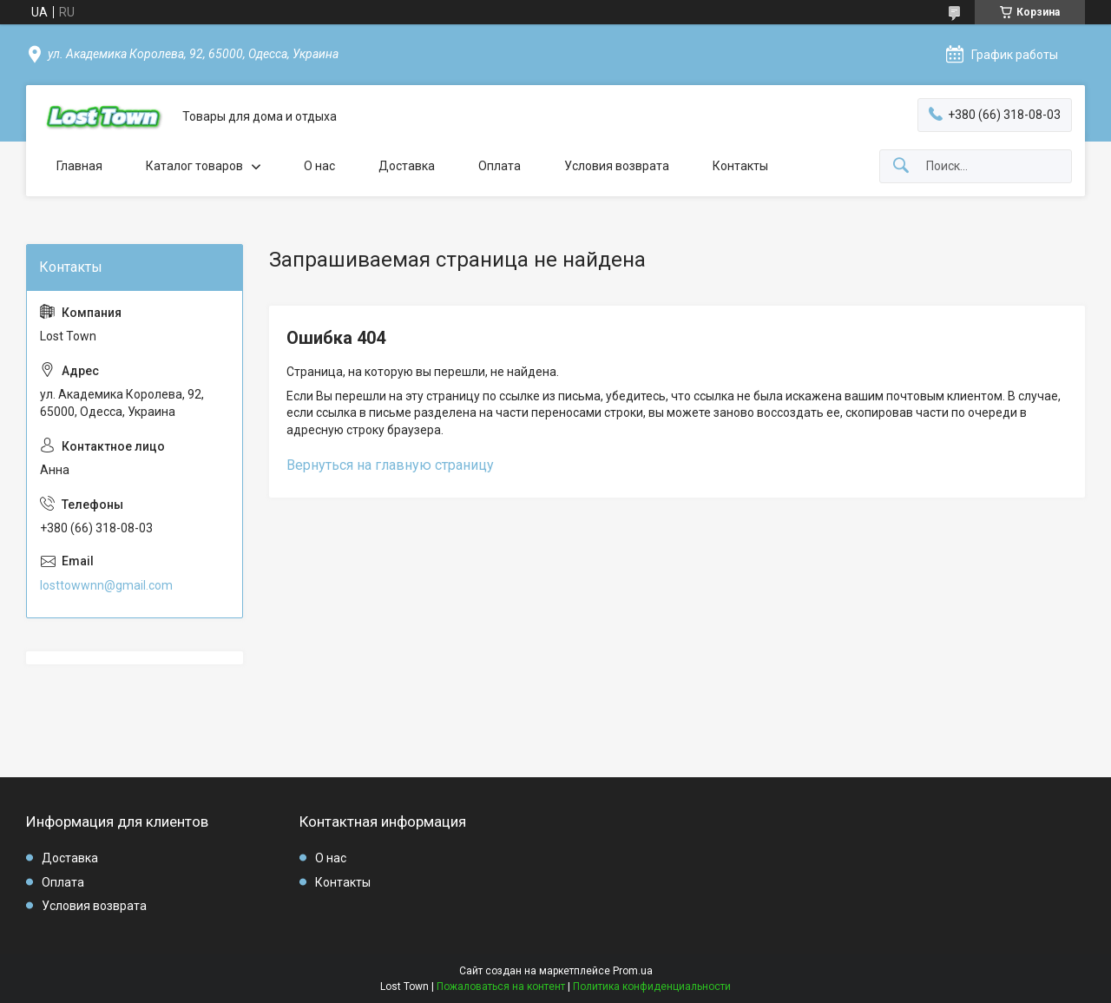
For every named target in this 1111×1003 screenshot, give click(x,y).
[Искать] (901, 166)
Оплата (499, 166)
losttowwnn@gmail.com (106, 585)
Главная (79, 166)
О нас (319, 166)
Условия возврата (616, 166)
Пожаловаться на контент (501, 986)
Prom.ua (633, 971)
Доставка (406, 166)
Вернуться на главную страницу (390, 465)
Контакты (740, 166)
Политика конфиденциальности (652, 986)
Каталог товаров (194, 166)
